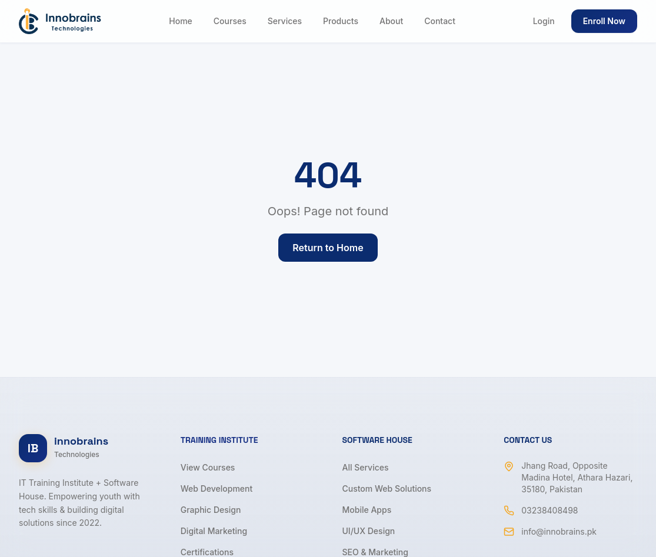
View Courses (208, 467)
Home (180, 21)
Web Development (217, 488)
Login (544, 21)
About (391, 21)
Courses (230, 21)
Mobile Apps (367, 510)
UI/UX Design (368, 531)
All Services (365, 467)
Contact (439, 21)
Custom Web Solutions (387, 488)
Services (285, 21)
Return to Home (327, 248)
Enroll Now (604, 21)
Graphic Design (211, 510)
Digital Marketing (214, 531)
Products (340, 21)
